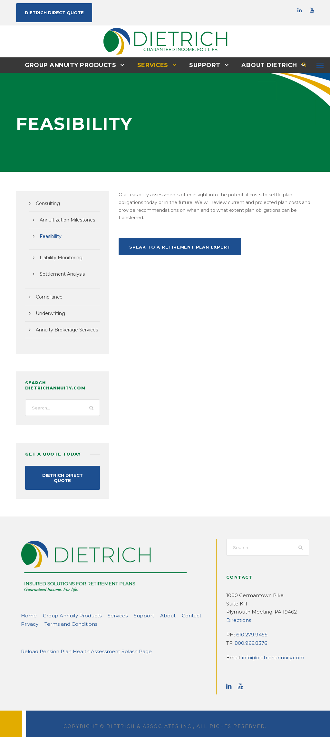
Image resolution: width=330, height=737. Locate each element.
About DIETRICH (265, 65)
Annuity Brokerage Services (64, 329)
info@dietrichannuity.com (268, 651)
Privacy (29, 618)
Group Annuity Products (74, 65)
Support (203, 65)
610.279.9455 (250, 629)
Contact (172, 610)
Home (27, 610)
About (151, 610)
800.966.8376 (250, 637)
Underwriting (48, 313)
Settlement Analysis (59, 273)
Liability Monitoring (58, 257)
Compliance (48, 296)
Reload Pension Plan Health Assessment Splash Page (79, 645)
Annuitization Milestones (64, 219)
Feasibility (50, 236)
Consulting (46, 203)
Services (153, 65)
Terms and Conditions (66, 618)
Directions (237, 614)
